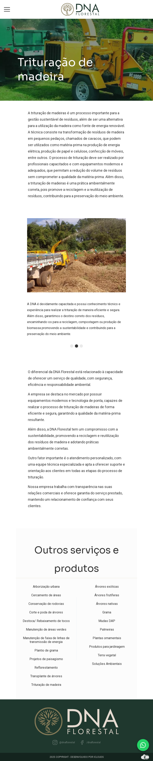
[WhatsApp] (143, 745)
